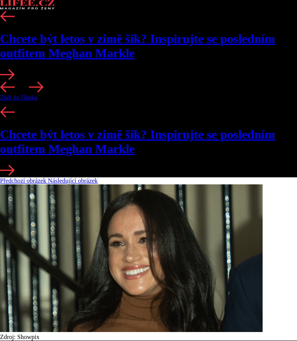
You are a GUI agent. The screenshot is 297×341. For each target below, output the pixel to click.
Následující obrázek (73, 180)
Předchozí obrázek (24, 180)
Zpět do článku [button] (19, 97)
